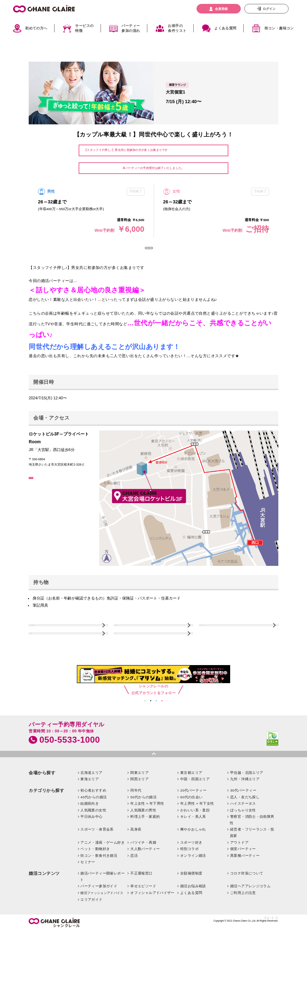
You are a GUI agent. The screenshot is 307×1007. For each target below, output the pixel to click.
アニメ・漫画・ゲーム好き (102, 896)
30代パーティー (243, 844)
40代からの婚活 (93, 851)
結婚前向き (89, 858)
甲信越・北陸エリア (246, 826)
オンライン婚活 (193, 909)
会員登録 (221, 9)
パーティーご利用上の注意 (57, 645)
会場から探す (42, 827)
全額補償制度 (191, 927)
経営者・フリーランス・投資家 (252, 887)
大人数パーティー (145, 903)
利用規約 (271, 974)
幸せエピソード (143, 940)
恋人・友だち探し (245, 851)
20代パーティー (193, 844)
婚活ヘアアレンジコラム (250, 940)
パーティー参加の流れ (130, 28)
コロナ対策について (246, 927)
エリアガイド (91, 953)
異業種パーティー (245, 909)
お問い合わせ (172, 974)
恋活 (134, 909)
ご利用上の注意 (243, 947)
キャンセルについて (137, 645)
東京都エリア (191, 826)
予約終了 (148, 254)
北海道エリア (91, 826)
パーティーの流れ (220, 645)
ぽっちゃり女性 (243, 864)
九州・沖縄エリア (245, 833)
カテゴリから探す (46, 845)
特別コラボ (189, 903)
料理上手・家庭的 (145, 871)
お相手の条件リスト (177, 28)
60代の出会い (191, 851)
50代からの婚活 (143, 851)
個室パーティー (243, 903)
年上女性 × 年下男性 (147, 858)
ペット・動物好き (95, 903)
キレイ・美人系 (193, 871)
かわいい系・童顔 (195, 864)
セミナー (87, 916)
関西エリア (139, 833)
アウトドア (239, 896)
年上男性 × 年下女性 (197, 858)
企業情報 (152, 974)
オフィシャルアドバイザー (152, 947)
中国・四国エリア (195, 833)
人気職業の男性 (143, 864)
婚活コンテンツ (44, 928)
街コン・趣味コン (279, 28)
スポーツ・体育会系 (97, 883)
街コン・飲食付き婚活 (98, 909)
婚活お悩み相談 (193, 940)
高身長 (135, 883)
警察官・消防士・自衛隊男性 (252, 874)
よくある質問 (225, 28)
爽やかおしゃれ (193, 883)
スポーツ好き (191, 896)
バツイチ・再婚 (143, 896)
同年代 (135, 844)
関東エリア (139, 826)
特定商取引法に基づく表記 (205, 974)
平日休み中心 (91, 871)
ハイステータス (243, 858)
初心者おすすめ (93, 844)
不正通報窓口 (141, 927)
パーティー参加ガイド (98, 940)
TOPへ (125, 666)
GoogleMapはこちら (51, 497)
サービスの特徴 (84, 28)
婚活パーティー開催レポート (102, 931)
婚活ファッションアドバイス (102, 947)
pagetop (153, 807)
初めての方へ (36, 28)
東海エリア (89, 833)
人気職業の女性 (93, 864)
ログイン (269, 9)
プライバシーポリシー (245, 974)
